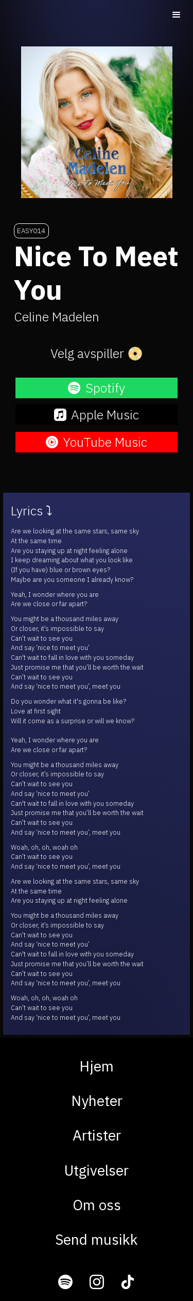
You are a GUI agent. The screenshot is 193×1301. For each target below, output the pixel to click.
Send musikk (96, 1239)
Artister (97, 1135)
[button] (176, 15)
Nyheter (96, 1100)
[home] (68, 14)
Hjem (96, 1066)
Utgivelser (96, 1170)
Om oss (97, 1204)
